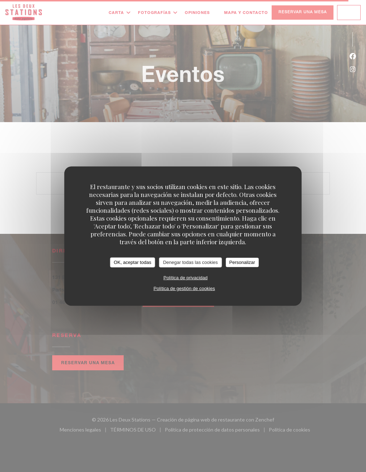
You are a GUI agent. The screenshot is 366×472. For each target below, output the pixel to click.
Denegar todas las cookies (190, 262)
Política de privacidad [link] (185, 277)
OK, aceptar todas (132, 262)
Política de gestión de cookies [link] (184, 288)
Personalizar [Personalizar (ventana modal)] (242, 262)
